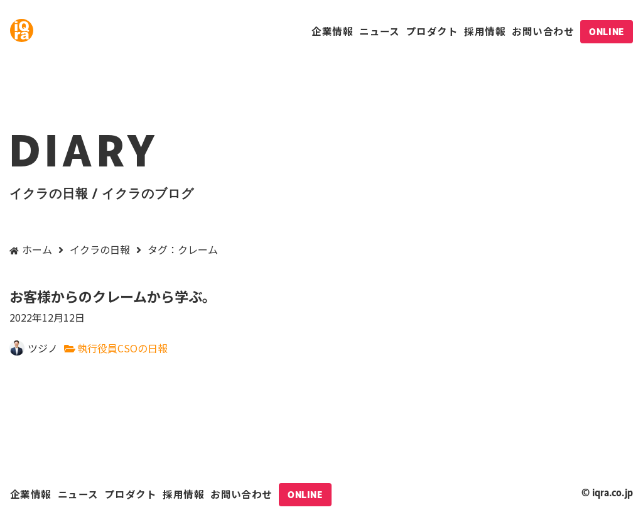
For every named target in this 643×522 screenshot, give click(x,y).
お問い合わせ (543, 31)
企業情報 (332, 31)
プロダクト (432, 31)
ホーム (37, 249)
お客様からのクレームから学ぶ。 (321, 306)
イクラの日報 (100, 249)
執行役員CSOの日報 (122, 348)
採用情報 (484, 31)
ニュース (379, 31)
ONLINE (606, 32)
